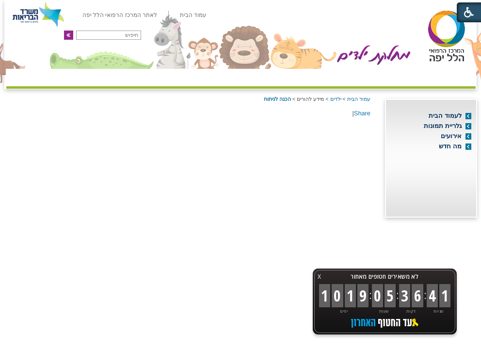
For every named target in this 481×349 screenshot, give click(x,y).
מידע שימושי (94, 76)
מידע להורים (234, 76)
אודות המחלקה (438, 76)
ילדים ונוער (164, 76)
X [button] (319, 276)
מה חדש (450, 146)
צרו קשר (31, 76)
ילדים (335, 99)
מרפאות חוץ (302, 76)
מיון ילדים (368, 76)
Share (362, 113)
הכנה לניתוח (277, 99)
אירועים (451, 136)
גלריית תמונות (443, 125)
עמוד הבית (358, 99)
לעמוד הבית (445, 115)
